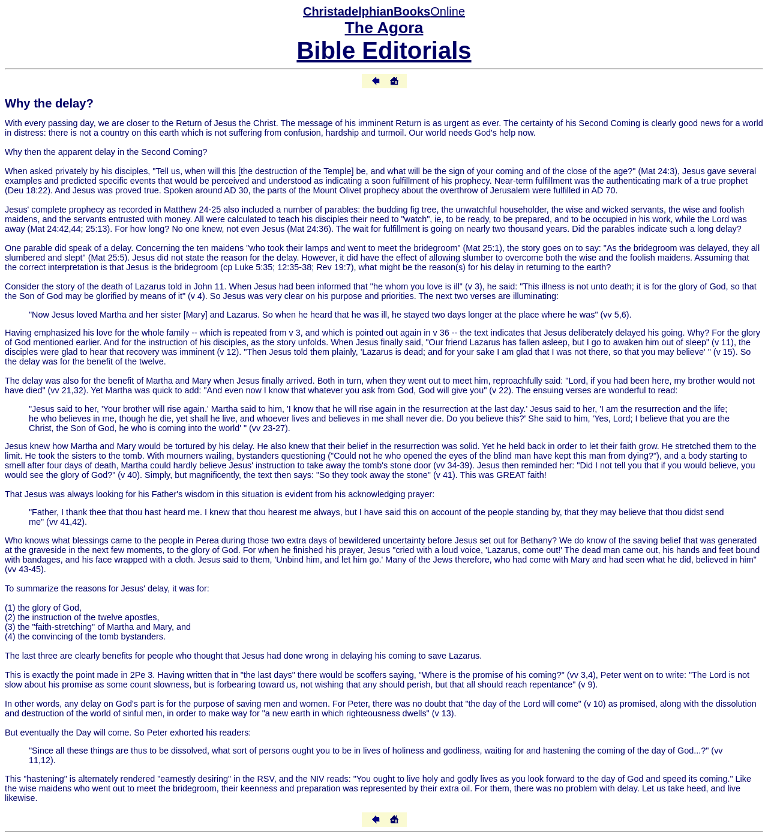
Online (384, 11)
